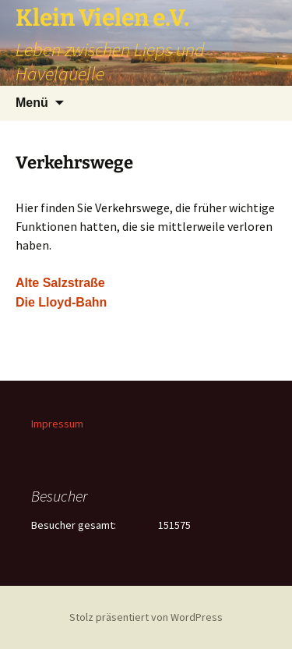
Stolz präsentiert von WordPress (146, 617)
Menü (32, 102)
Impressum (57, 424)
